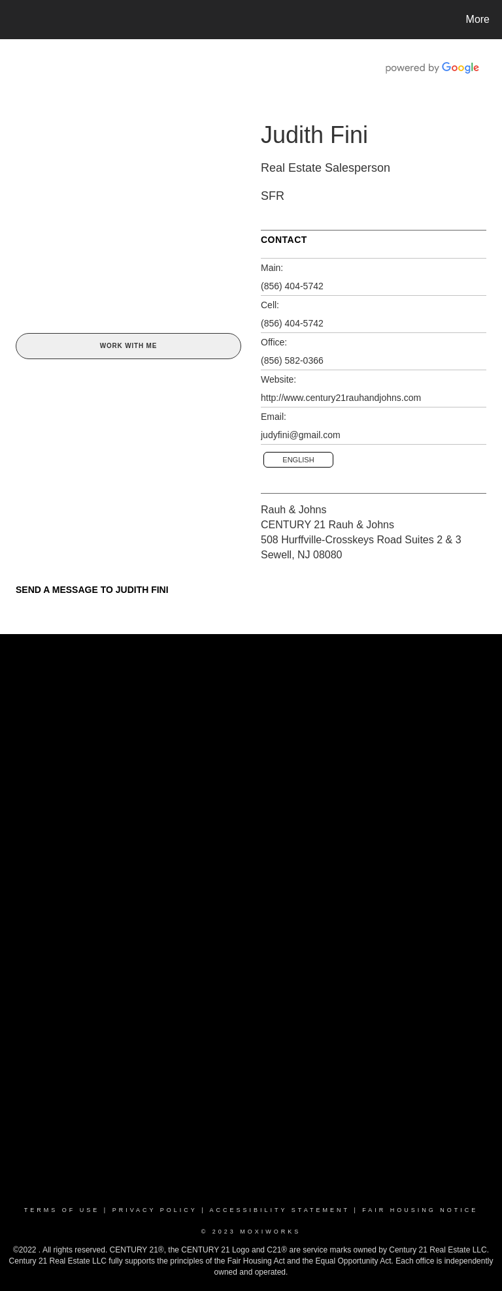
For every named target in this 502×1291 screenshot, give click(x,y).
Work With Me (128, 345)
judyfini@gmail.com (301, 435)
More (478, 19)
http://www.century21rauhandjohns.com (341, 397)
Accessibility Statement (280, 1210)
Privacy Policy (154, 1210)
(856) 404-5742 (292, 286)
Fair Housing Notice (420, 1210)
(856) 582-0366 (292, 360)
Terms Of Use (62, 1210)
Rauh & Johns (294, 509)
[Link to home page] (13, 19)
